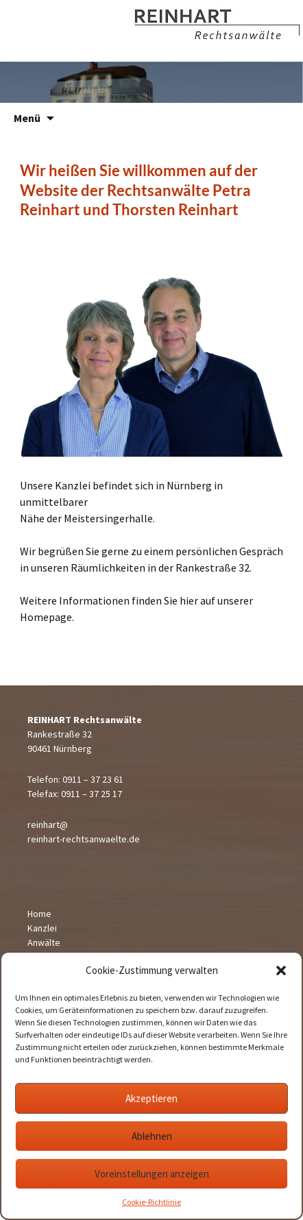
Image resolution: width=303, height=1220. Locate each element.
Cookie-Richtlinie (151, 1202)
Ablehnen (152, 1136)
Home (39, 913)
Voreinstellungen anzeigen (152, 1173)
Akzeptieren (151, 1098)
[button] (281, 970)
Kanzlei (42, 928)
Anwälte (43, 942)
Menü (27, 118)
